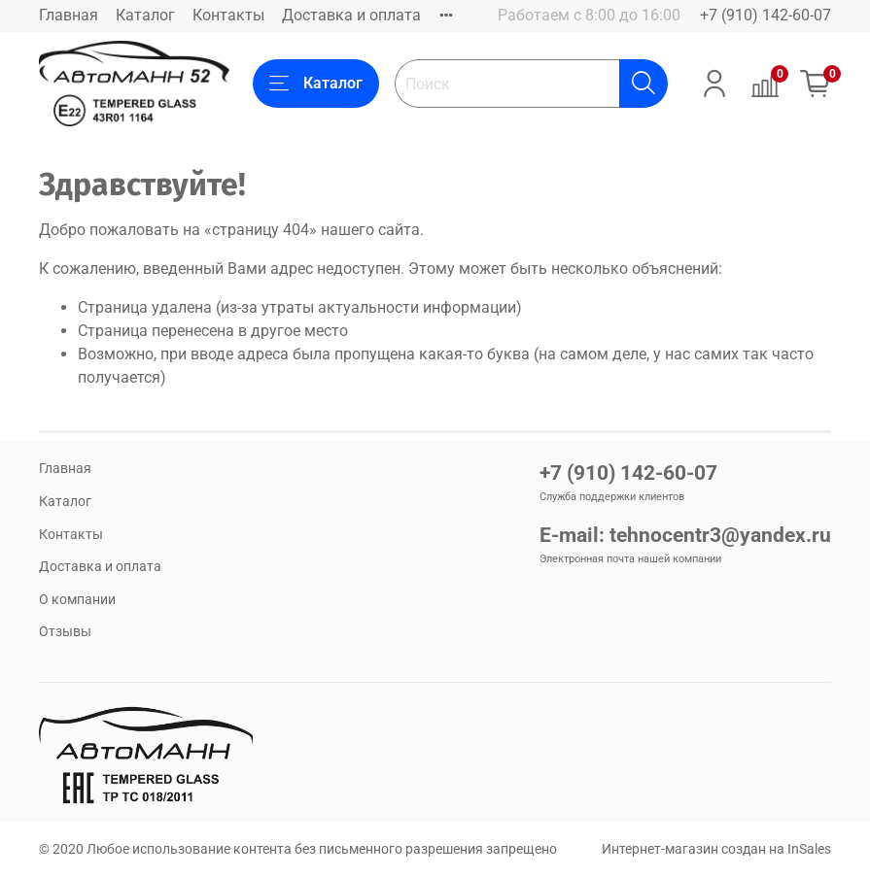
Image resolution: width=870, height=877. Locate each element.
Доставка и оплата (351, 15)
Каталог (145, 15)
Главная (68, 15)
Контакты (228, 15)
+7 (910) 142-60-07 (765, 15)
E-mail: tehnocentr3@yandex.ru (685, 535)
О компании (77, 599)
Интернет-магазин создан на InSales (716, 849)
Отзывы (65, 632)
